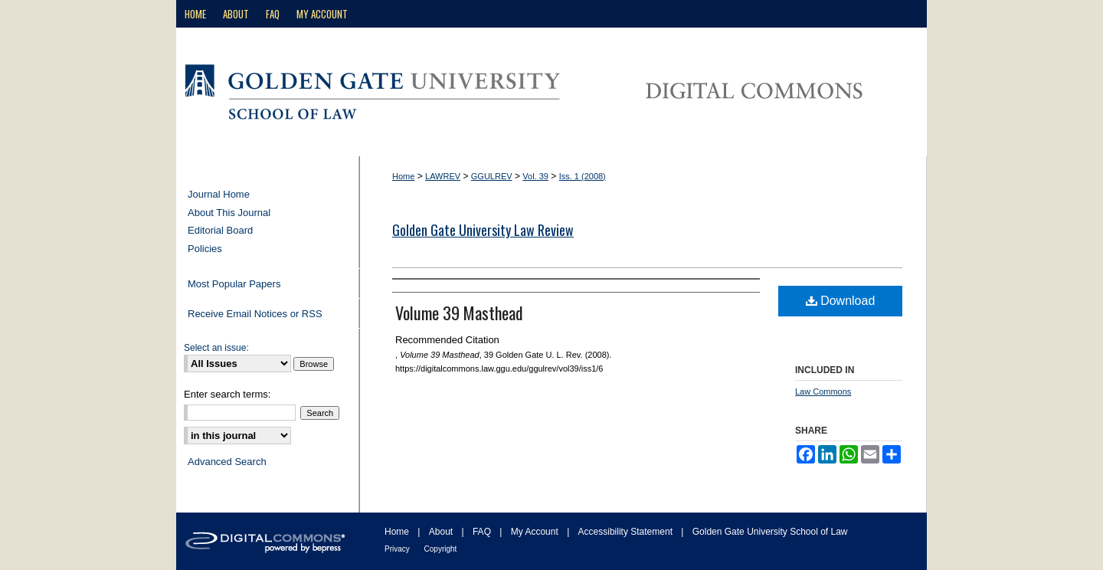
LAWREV (442, 176)
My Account (536, 531)
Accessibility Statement (627, 531)
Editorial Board (220, 230)
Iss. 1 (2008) (582, 176)
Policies (205, 248)
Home (403, 176)
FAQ (483, 531)
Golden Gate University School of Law (770, 531)
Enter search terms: (227, 394)
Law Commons (823, 391)
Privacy (398, 549)
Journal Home (219, 194)
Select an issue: (216, 347)
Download (841, 300)
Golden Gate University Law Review (483, 230)
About (442, 531)
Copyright (440, 549)
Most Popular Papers (234, 284)
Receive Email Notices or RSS (255, 313)
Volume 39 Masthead (459, 312)
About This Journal (229, 212)
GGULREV (491, 176)
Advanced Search (227, 461)
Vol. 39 (535, 176)
